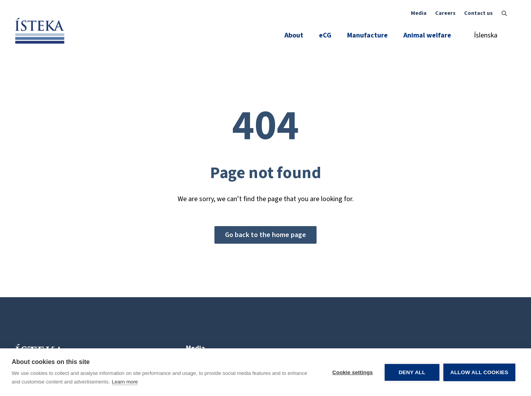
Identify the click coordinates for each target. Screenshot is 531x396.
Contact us (478, 13)
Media (419, 13)
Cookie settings (352, 372)
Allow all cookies (479, 372)
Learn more (125, 382)
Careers (445, 13)
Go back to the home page (265, 235)
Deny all (412, 372)
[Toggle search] (504, 13)
